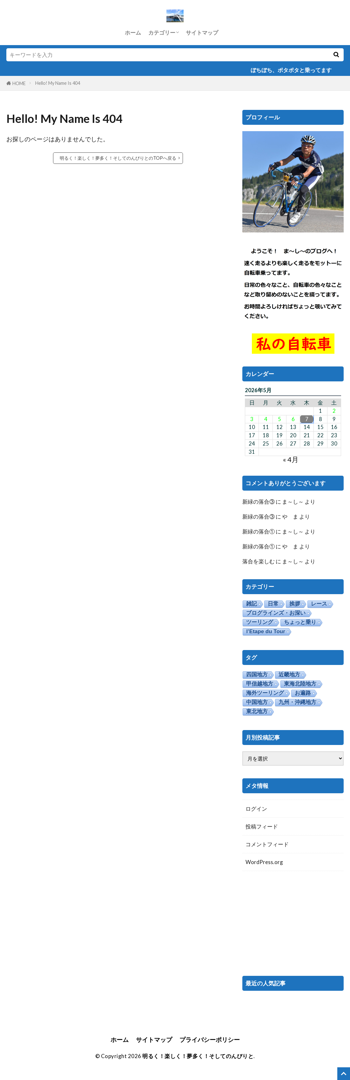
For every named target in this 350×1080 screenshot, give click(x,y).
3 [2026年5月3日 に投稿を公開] (251, 419)
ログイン (256, 808)
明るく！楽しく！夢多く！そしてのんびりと (197, 1056)
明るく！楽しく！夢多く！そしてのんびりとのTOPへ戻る (118, 158)
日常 (273, 604)
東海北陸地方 (300, 684)
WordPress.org (264, 862)
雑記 (251, 604)
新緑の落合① (258, 531)
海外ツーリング (265, 693)
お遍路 (303, 693)
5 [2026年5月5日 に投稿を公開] (279, 419)
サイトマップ (202, 32)
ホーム (133, 32)
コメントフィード (267, 844)
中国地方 (257, 702)
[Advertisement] (293, 923)
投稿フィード (262, 826)
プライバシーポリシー (209, 1039)
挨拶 (294, 604)
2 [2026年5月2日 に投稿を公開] (334, 411)
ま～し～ (293, 501)
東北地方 (257, 711)
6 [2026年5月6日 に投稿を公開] (293, 419)
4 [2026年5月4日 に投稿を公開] (265, 419)
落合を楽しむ (258, 561)
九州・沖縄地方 (297, 702)
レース (319, 604)
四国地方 (257, 675)
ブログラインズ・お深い (276, 613)
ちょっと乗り (300, 622)
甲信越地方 (259, 684)
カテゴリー (161, 32)
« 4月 (291, 459)
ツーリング (259, 622)
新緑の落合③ (258, 501)
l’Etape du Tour (265, 631)
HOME (19, 83)
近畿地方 (289, 675)
